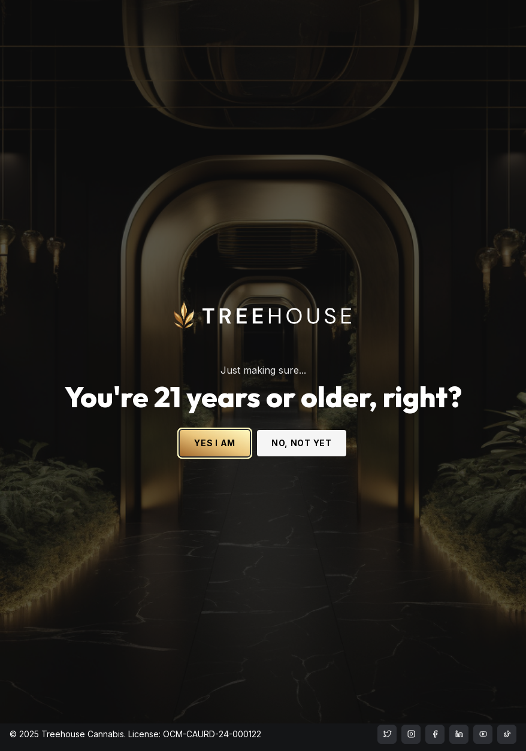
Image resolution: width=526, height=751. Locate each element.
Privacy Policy (428, 685)
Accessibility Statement (286, 685)
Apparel (25, 695)
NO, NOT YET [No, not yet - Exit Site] (301, 421)
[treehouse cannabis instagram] (387, 734)
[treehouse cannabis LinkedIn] (458, 734)
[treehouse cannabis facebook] (435, 734)
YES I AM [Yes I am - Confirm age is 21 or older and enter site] (214, 421)
